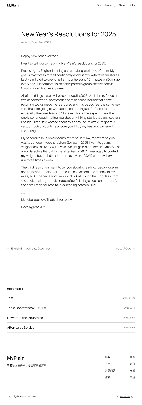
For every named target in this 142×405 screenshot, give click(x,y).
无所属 (48, 42)
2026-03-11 (129, 307)
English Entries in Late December (30, 248)
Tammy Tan (37, 42)
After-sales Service (20, 327)
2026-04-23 (129, 297)
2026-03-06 (129, 327)
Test (10, 298)
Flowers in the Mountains (25, 318)
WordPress (125, 396)
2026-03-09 (129, 317)
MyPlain (13, 5)
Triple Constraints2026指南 (27, 308)
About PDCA (123, 248)
